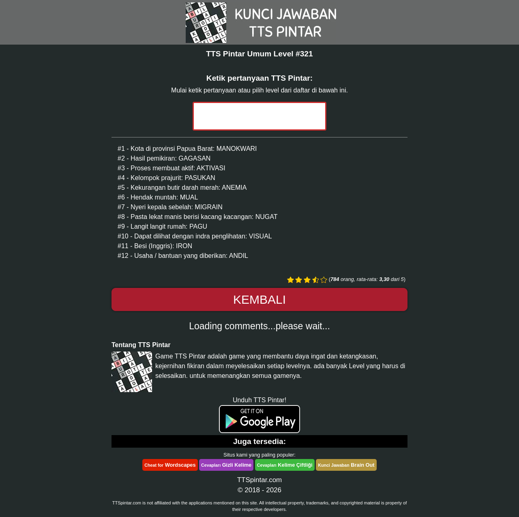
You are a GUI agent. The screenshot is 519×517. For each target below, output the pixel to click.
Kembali (259, 299)
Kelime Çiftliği (285, 465)
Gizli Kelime (226, 465)
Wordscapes (169, 465)
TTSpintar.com (259, 480)
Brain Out (346, 465)
